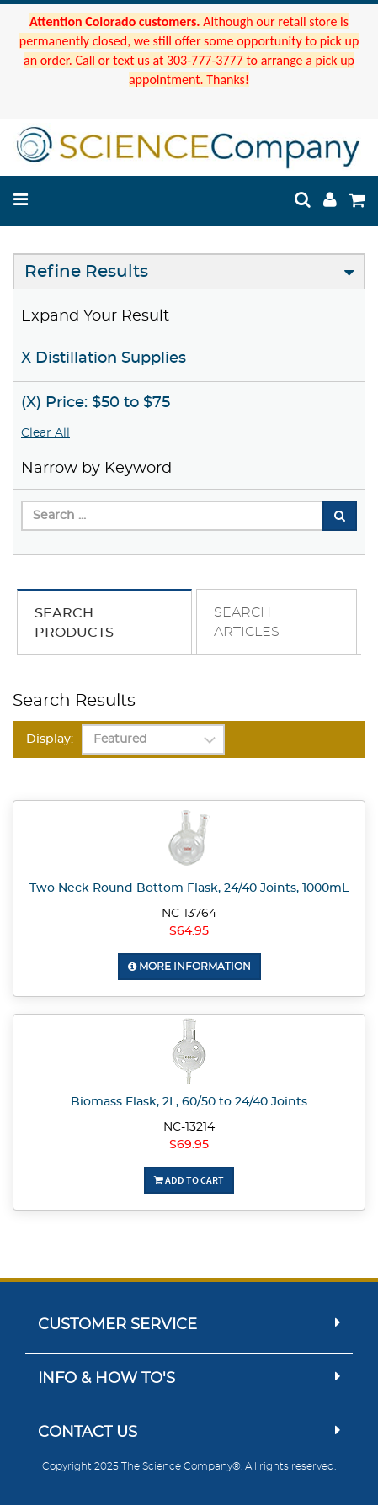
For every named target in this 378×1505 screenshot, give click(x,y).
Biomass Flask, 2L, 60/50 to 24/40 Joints (189, 1102)
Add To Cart (189, 1180)
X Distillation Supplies (103, 358)
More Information (189, 967)
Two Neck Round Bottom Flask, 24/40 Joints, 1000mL (189, 888)
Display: (49, 739)
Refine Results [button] (86, 271)
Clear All (45, 433)
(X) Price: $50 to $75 (95, 403)
